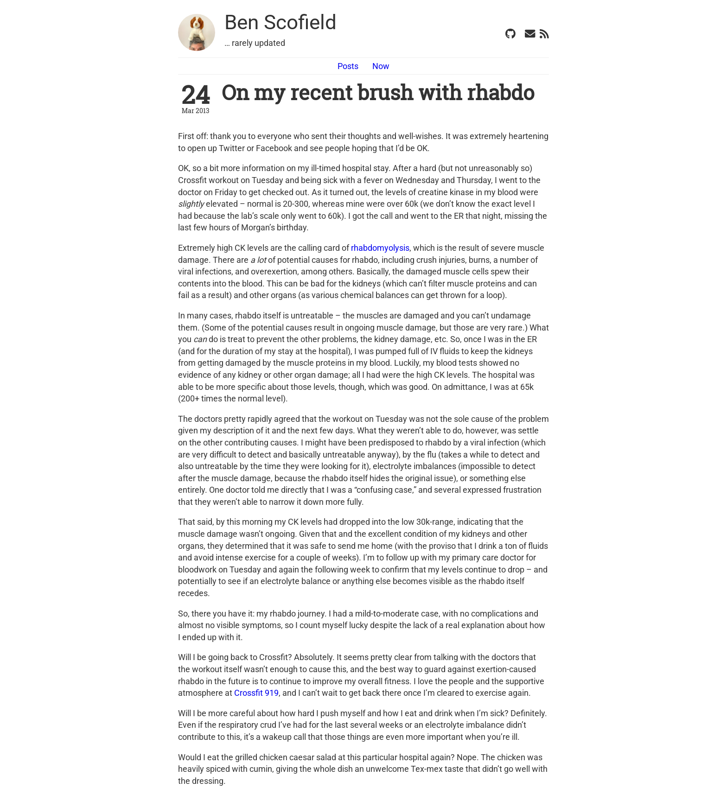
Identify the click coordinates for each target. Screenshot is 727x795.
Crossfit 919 (256, 693)
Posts (348, 66)
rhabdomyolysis (380, 248)
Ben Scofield (280, 22)
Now (380, 66)
